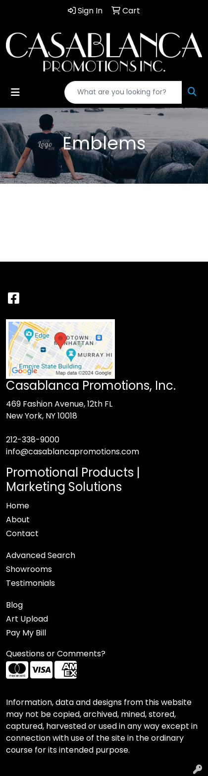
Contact (22, 533)
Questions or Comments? (55, 653)
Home (17, 505)
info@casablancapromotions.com (72, 451)
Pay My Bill (26, 632)
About (18, 519)
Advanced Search (40, 555)
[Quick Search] (123, 92)
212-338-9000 (32, 439)
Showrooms (29, 569)
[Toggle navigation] (15, 92)
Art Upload (27, 619)
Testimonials (30, 583)
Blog (14, 605)
